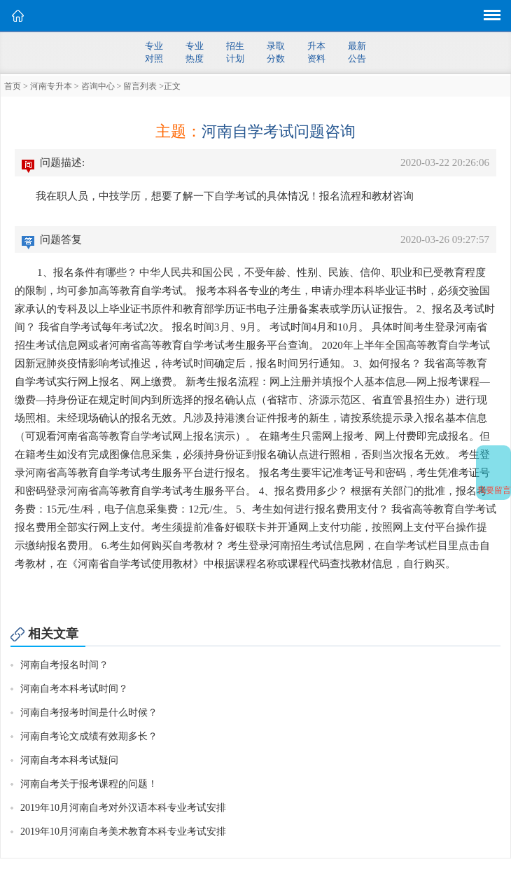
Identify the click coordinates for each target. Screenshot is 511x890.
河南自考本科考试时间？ (74, 688)
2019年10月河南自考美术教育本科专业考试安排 (123, 831)
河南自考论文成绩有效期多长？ (89, 736)
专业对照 (154, 52)
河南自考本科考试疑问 (69, 760)
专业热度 (195, 52)
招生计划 (235, 52)
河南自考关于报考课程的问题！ (89, 784)
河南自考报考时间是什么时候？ (89, 712)
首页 (12, 86)
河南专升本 (51, 86)
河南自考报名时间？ (64, 665)
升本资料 (316, 52)
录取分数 (276, 52)
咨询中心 (98, 86)
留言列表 (140, 86)
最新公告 (357, 52)
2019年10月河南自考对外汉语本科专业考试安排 (123, 807)
